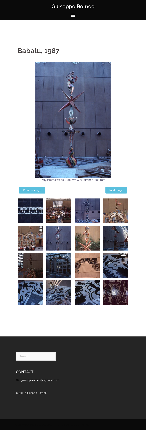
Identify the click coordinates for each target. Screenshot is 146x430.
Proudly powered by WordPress (32, 424)
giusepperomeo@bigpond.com (40, 380)
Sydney (68, 424)
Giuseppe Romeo (73, 6)
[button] (32, 190)
